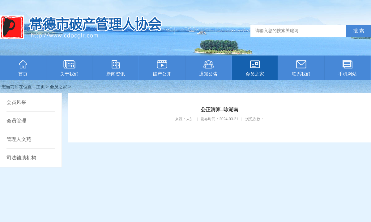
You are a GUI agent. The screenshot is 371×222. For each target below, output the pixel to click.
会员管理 (16, 120)
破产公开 (162, 68)
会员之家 (254, 68)
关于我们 (69, 68)
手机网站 (347, 68)
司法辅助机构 (21, 157)
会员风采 (16, 102)
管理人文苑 (18, 139)
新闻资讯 (115, 68)
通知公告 (208, 68)
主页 (40, 86)
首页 (23, 68)
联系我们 (301, 68)
